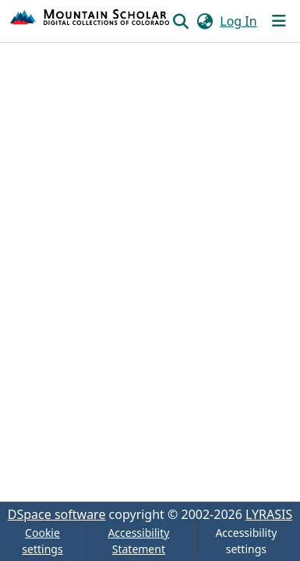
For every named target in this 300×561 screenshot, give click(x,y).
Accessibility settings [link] (246, 540)
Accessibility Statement (138, 540)
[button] (90, 21)
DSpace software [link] (57, 514)
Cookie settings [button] (42, 540)
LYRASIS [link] (268, 514)
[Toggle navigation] (279, 21)
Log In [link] (238, 21)
